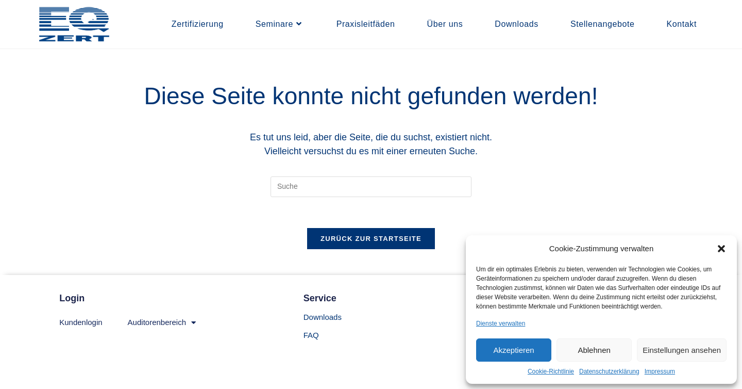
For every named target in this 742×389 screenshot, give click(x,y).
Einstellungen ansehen (682, 350)
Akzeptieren (513, 350)
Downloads (322, 317)
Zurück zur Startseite (371, 238)
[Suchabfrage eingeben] (371, 186)
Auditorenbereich (162, 323)
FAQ (311, 335)
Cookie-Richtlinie (551, 371)
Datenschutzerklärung (609, 371)
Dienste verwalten (500, 323)
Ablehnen (594, 350)
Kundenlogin (80, 322)
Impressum (660, 371)
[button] (721, 249)
